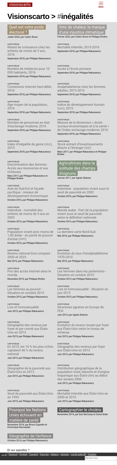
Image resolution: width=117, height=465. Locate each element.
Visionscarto (20, 5)
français (44, 454)
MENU (101, 4)
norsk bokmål (78, 454)
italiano (55, 454)
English (24, 454)
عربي (4, 454)
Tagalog (92, 454)
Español (33, 454)
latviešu (65, 454)
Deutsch (13, 454)
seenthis (21, 450)
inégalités (77, 16)
